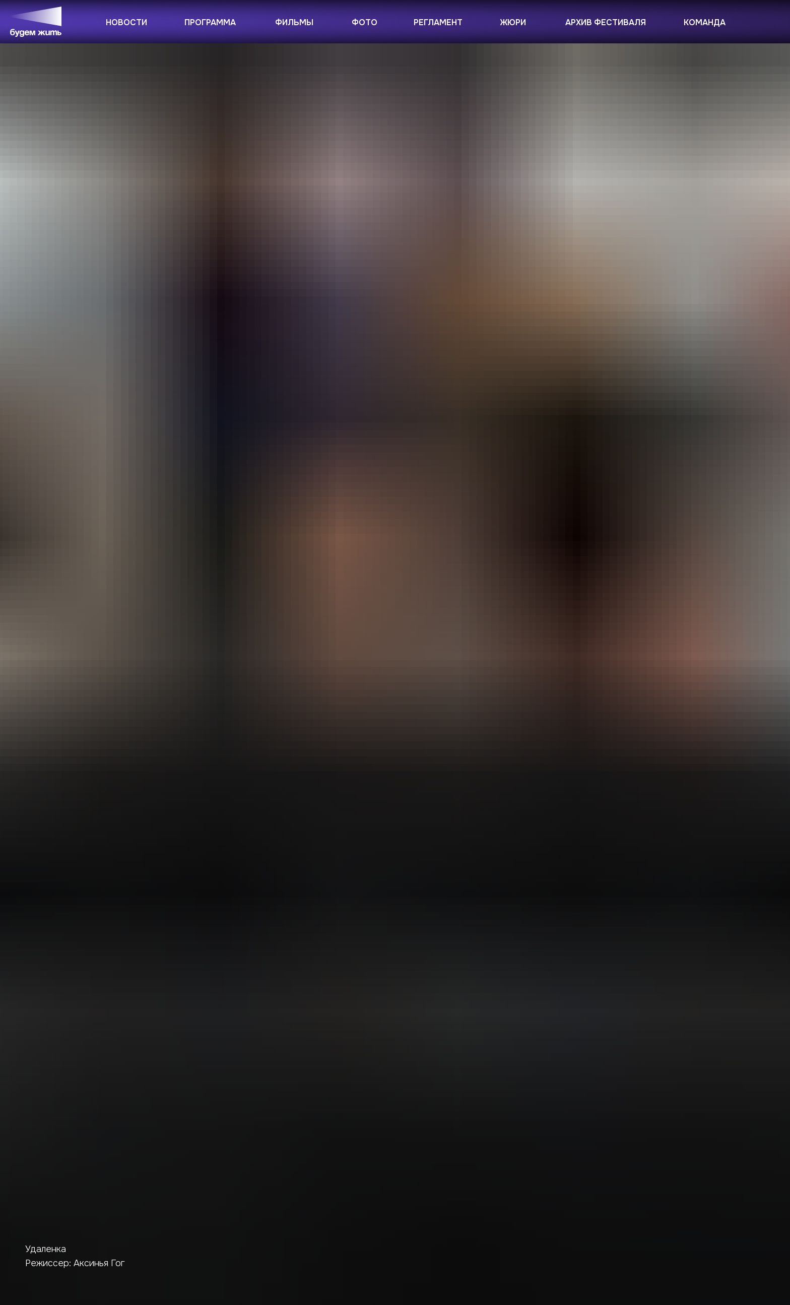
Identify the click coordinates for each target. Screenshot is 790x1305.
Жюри (513, 22)
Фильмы (294, 22)
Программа (210, 22)
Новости (126, 22)
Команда (705, 22)
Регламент (438, 22)
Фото (364, 22)
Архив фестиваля (605, 22)
